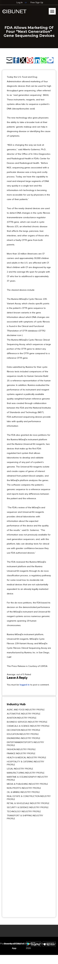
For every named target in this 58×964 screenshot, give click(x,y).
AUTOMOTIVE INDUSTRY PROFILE (23, 713)
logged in (25, 684)
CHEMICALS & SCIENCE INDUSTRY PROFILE (28, 726)
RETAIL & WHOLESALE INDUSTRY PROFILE (28, 803)
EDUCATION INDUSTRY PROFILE (23, 734)
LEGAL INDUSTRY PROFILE (20, 768)
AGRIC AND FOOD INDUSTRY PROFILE (26, 709)
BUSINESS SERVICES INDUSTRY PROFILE (27, 721)
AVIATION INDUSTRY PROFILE (21, 717)
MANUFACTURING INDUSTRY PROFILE (25, 772)
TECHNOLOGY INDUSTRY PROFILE (24, 811)
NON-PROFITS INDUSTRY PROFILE (24, 788)
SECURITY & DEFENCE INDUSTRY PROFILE (28, 807)
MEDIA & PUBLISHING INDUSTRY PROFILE (27, 784)
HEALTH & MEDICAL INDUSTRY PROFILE (26, 757)
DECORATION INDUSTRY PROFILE (23, 730)
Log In (20, 2)
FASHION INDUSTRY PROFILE (21, 749)
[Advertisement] (16, 866)
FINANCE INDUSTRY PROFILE (21, 753)
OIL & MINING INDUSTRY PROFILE (23, 792)
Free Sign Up (37, 2)
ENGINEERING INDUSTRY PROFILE (23, 738)
